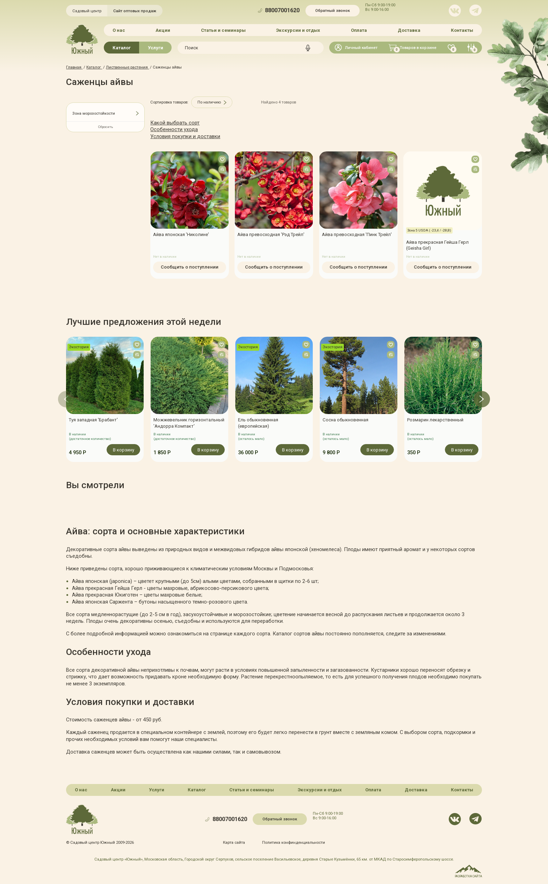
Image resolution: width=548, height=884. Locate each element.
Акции (163, 30)
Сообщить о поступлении (189, 267)
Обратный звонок (332, 10)
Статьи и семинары (223, 30)
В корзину (123, 449)
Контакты (462, 30)
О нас (119, 30)
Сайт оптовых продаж (134, 10)
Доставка (408, 30)
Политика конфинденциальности (293, 842)
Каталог (122, 47)
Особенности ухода (174, 129)
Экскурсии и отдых (298, 30)
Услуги (155, 47)
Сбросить (105, 127)
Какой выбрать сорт (175, 123)
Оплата (359, 30)
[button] (66, 399)
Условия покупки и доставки (185, 136)
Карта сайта (234, 842)
